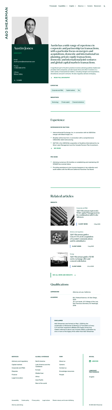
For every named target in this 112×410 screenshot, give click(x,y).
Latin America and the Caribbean (42, 365)
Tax (79, 90)
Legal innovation (17, 378)
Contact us (62, 368)
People (61, 374)
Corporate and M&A (57, 90)
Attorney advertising (17, 404)
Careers (89, 6)
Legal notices (46, 400)
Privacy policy (36, 400)
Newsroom (97, 6)
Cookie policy (25, 400)
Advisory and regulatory (20, 361)
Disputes (15, 371)
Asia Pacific (39, 380)
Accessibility (15, 400)
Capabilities (61, 6)
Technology (55, 102)
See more (57, 148)
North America (40, 361)
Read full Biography (62, 77)
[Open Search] (105, 6)
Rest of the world (41, 383)
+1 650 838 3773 (19, 68)
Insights (71, 6)
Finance (14, 374)
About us (80, 6)
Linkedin (95, 361)
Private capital (65, 102)
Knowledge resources (66, 371)
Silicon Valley (18, 74)
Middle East (39, 373)
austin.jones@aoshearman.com (24, 61)
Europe (37, 370)
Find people (53, 6)
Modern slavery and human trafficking (63, 400)
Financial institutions (78, 102)
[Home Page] (6, 38)
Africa (37, 376)
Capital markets (70, 90)
